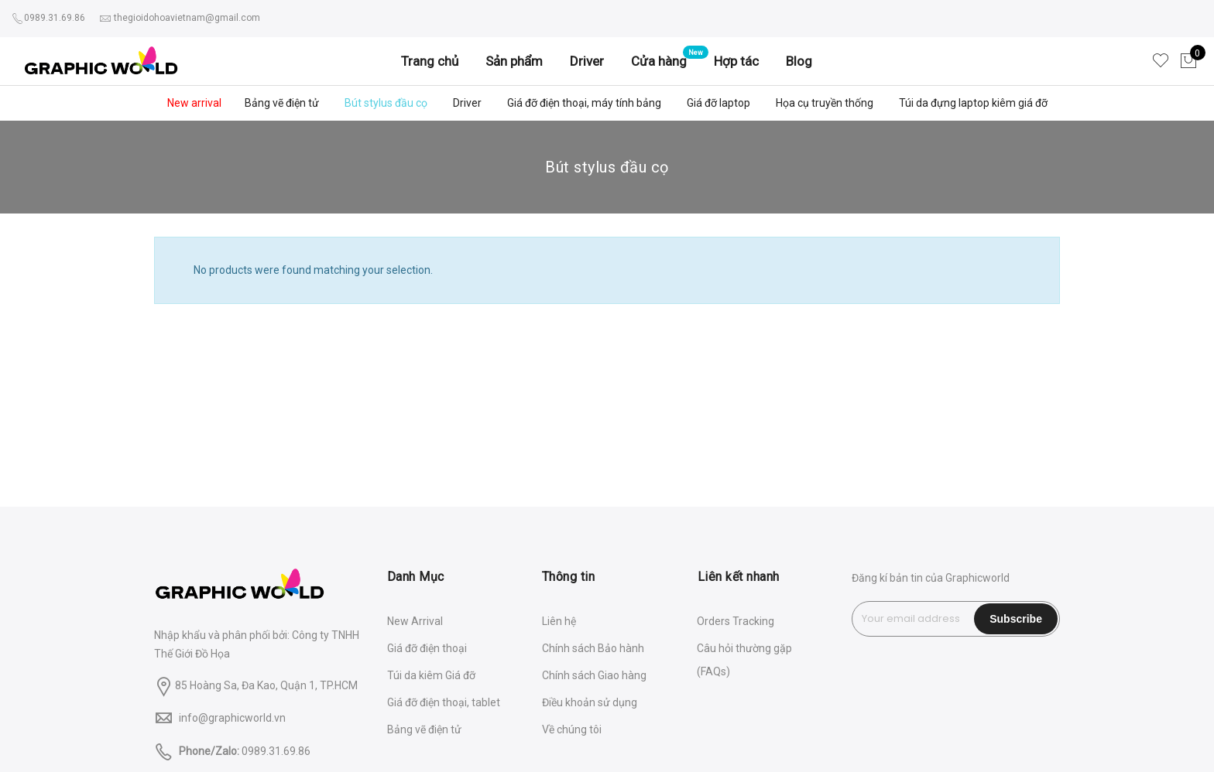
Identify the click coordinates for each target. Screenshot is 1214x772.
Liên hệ (559, 621)
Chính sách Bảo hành (593, 648)
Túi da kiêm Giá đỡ (431, 675)
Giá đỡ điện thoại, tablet (443, 702)
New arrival (194, 103)
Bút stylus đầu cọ (386, 103)
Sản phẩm (514, 61)
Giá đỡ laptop (718, 103)
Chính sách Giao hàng (594, 675)
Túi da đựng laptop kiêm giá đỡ (973, 103)
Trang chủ (429, 61)
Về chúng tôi (572, 729)
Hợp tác (736, 61)
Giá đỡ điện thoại (427, 648)
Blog (799, 61)
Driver (587, 61)
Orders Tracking (735, 621)
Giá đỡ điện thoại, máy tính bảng (584, 103)
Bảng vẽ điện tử (282, 103)
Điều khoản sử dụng (589, 702)
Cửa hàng (659, 61)
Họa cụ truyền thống (824, 103)
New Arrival (415, 621)
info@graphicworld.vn (232, 718)
